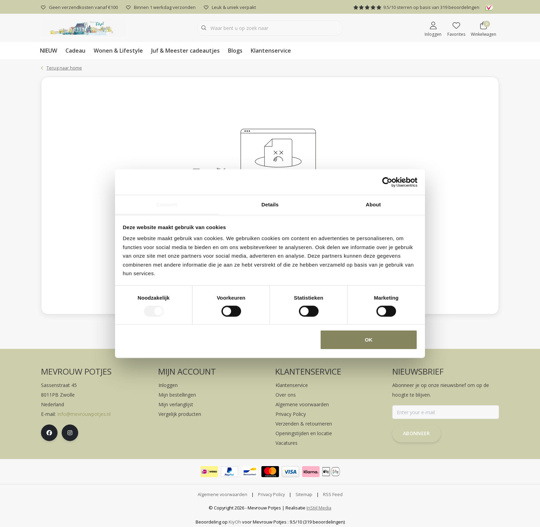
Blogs (235, 50)
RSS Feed (333, 494)
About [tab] (373, 204)
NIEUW (48, 50)
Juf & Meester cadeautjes (185, 50)
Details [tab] (270, 204)
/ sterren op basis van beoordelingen (416, 7)
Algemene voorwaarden (222, 494)
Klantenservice (271, 50)
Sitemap (303, 494)
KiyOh (235, 522)
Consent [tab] (166, 204)
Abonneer (416, 433)
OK (369, 340)
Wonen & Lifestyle (118, 50)
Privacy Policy (271, 494)
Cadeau (75, 50)
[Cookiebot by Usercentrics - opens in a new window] (387, 182)
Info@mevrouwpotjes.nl (84, 414)
